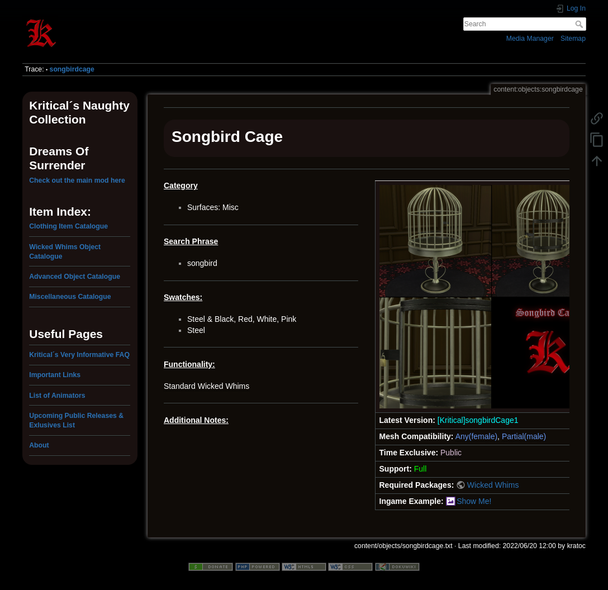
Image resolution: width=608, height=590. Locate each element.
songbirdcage (72, 69)
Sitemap (573, 38)
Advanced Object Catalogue (74, 276)
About (39, 445)
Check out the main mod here (77, 180)
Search (580, 24)
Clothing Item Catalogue (68, 226)
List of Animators (57, 395)
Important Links (54, 375)
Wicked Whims (493, 484)
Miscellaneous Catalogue (70, 297)
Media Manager (530, 38)
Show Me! (474, 501)
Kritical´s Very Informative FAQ (79, 355)
